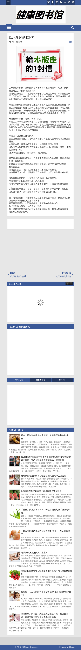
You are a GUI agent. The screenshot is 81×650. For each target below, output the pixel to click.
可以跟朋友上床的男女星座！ (34, 552)
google (57, 2)
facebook (52, 2)
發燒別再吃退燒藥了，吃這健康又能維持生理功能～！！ (46, 475)
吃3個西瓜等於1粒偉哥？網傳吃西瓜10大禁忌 (41, 491)
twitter (48, 2)
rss (61, 2)
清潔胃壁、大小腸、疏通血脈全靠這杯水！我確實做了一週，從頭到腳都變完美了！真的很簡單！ (46, 615)
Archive (62, 380)
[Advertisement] (29, 250)
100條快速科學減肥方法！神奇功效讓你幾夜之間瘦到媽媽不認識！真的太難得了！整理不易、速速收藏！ (46, 458)
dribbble (69, 2)
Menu (8, 2)
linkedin (65, 2)
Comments (40, 380)
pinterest (73, 2)
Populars (19, 380)
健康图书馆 (10, 647)
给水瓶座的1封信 (21, 37)
